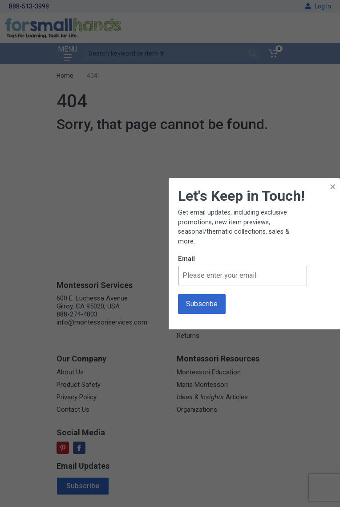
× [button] (333, 186)
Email (186, 259)
